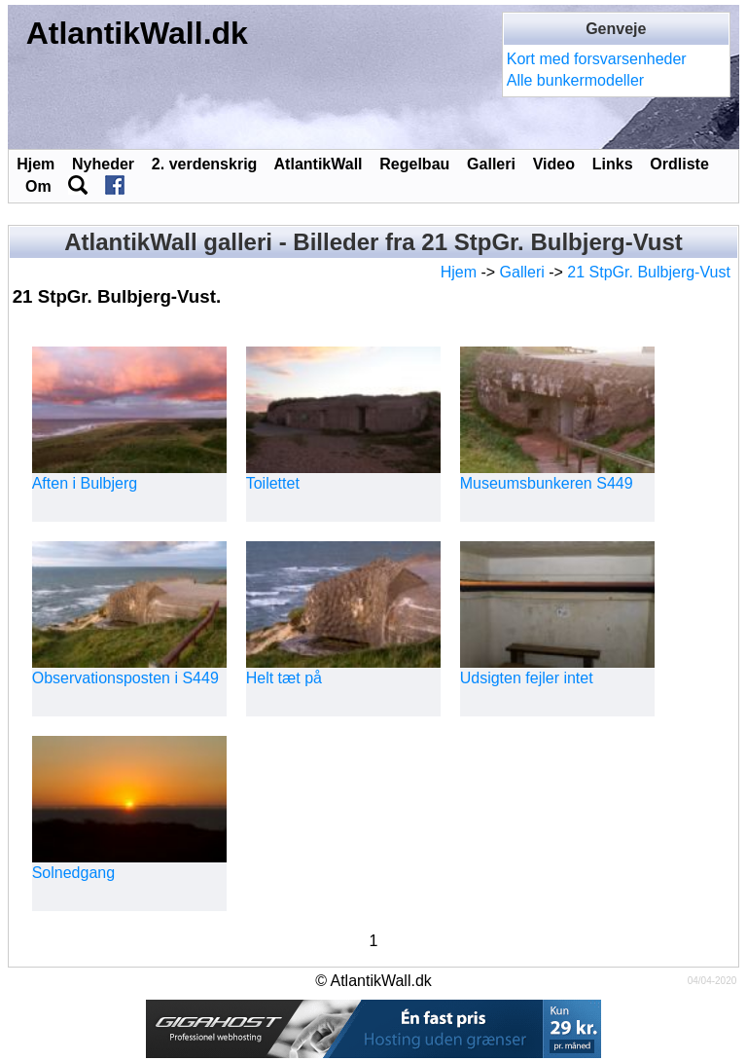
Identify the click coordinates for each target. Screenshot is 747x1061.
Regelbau (414, 164)
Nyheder (103, 164)
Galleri (491, 164)
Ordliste (679, 164)
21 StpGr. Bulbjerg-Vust (648, 272)
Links (612, 164)
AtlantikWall (318, 164)
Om (38, 186)
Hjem (35, 164)
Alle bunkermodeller (575, 80)
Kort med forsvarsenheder (597, 59)
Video (554, 164)
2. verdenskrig (205, 164)
